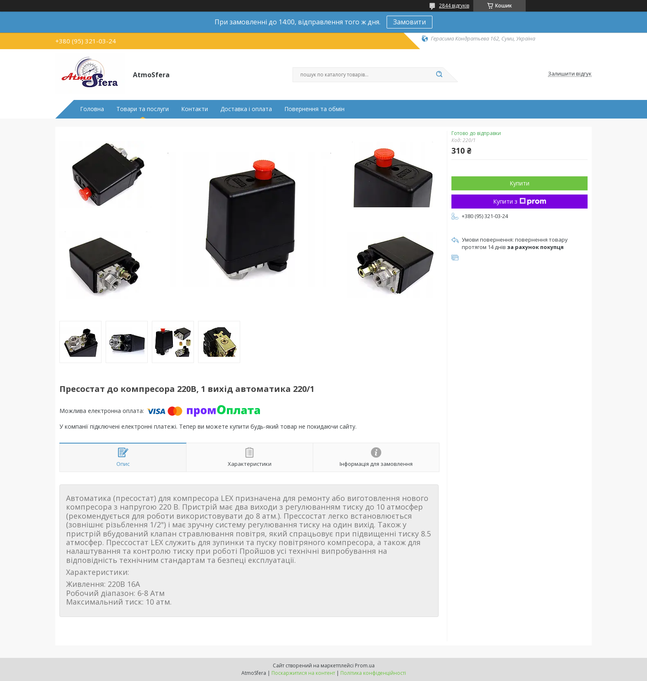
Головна (92, 109)
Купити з (519, 201)
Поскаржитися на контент (303, 672)
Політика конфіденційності (373, 672)
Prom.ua (365, 665)
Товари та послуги (142, 109)
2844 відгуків (454, 5)
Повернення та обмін (314, 109)
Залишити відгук (570, 74)
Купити (519, 183)
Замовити (409, 21)
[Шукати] (439, 74)
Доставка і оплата (246, 109)
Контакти (194, 109)
